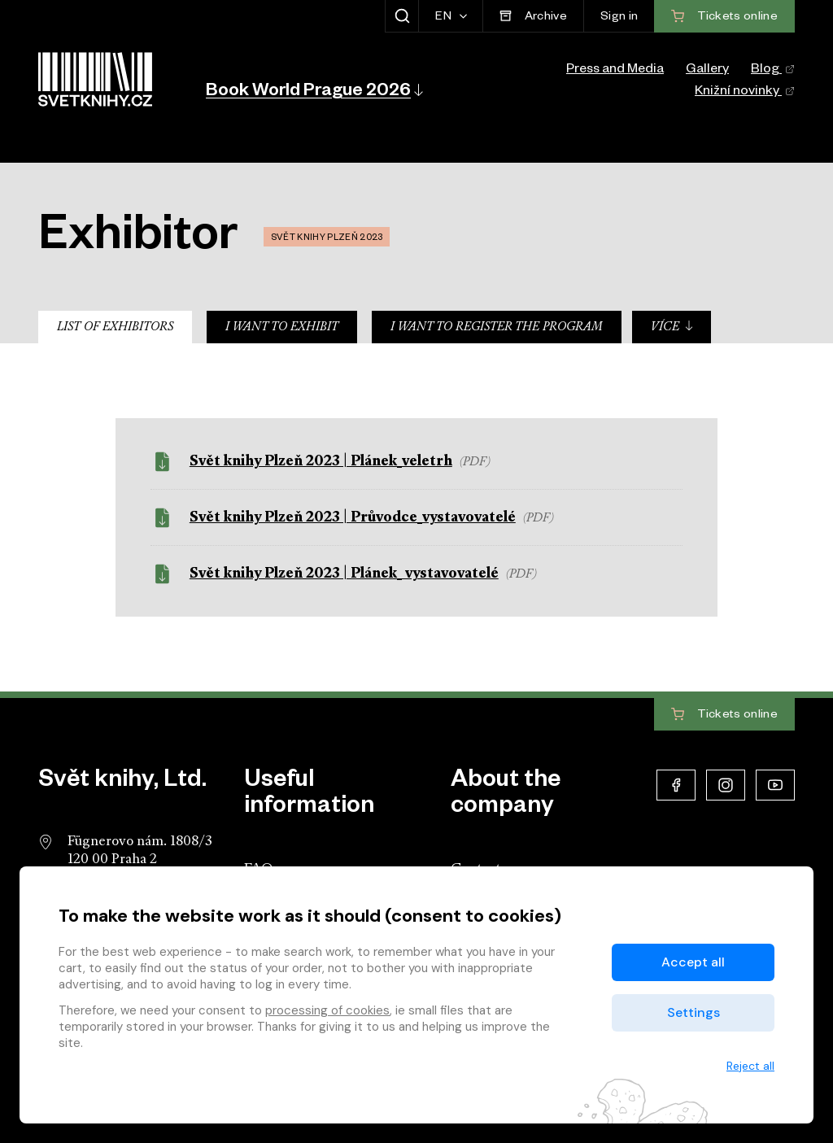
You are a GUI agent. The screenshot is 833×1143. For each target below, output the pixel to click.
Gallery (707, 70)
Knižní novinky (745, 92)
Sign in (619, 17)
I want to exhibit (281, 327)
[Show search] (401, 16)
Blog (773, 70)
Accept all (693, 962)
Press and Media (615, 70)
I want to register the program (496, 327)
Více (672, 327)
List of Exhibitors (115, 327)
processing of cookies (327, 1010)
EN (444, 17)
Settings (693, 1012)
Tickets (724, 715)
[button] (313, 89)
